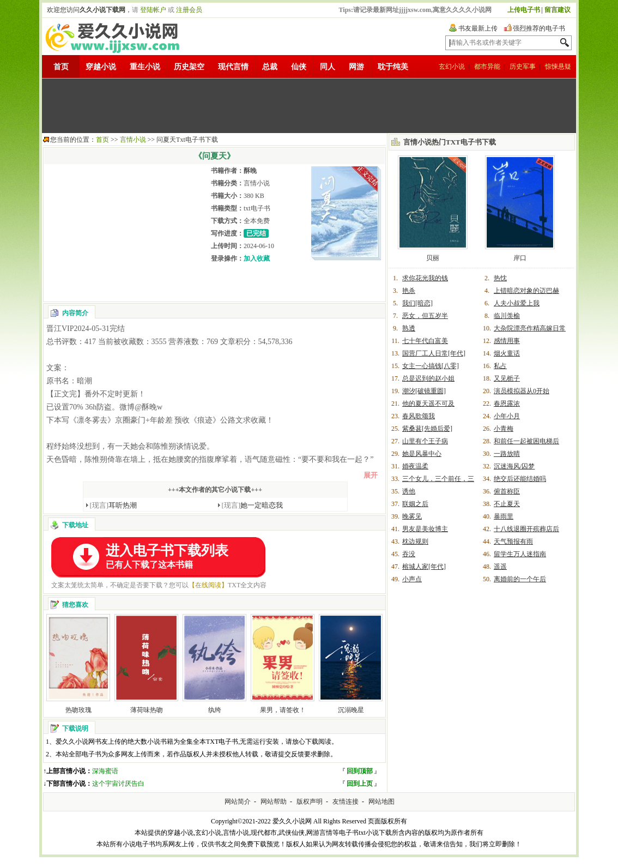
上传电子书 (523, 10)
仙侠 (298, 67)
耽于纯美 (393, 67)
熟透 (408, 328)
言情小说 (133, 139)
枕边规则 (415, 541)
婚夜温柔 (415, 466)
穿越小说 (101, 67)
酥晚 (250, 170)
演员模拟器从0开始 (521, 391)
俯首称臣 (507, 491)
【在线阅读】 (208, 585)
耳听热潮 (113, 505)
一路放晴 (507, 453)
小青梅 (503, 428)
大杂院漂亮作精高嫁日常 (530, 328)
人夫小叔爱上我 (517, 303)
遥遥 (500, 566)
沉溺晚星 (351, 710)
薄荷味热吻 (146, 710)
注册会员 (189, 10)
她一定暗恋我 (252, 505)
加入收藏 (257, 258)
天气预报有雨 (513, 541)
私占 (500, 366)
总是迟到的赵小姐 (428, 378)
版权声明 (309, 801)
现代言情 (233, 67)
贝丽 (432, 258)
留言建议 (557, 10)
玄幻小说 (452, 66)
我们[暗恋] (417, 303)
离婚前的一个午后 (520, 579)
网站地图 (381, 801)
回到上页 (360, 783)
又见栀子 (507, 378)
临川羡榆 (507, 316)
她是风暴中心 (421, 453)
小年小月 (507, 416)
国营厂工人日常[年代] (433, 353)
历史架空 (189, 67)
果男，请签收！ (283, 710)
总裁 (269, 67)
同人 (327, 67)
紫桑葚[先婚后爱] (427, 428)
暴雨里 (503, 516)
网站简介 (238, 801)
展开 (370, 475)
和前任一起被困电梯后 (526, 441)
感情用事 (507, 341)
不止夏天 (507, 504)
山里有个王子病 (425, 441)
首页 (61, 67)
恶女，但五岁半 (425, 316)
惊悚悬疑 (558, 66)
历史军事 (523, 66)
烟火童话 (507, 353)
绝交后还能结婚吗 (520, 479)
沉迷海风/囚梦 (514, 466)
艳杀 (408, 290)
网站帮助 (273, 801)
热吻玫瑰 (78, 710)
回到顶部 (360, 771)
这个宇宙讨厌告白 (118, 783)
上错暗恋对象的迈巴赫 (526, 290)
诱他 (408, 491)
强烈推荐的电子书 (539, 28)
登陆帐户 (153, 10)
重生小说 (145, 67)
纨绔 (214, 710)
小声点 (412, 579)
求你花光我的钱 (425, 278)
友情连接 (345, 801)
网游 (356, 67)
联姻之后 (415, 504)
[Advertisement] (309, 105)
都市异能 (487, 66)
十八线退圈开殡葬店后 (526, 529)
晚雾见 (412, 516)
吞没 (408, 554)
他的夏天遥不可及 (428, 403)
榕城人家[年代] (424, 566)
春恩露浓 (507, 403)
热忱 (500, 278)
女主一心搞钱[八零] (430, 366)
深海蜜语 (105, 771)
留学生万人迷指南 (520, 554)
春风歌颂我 (418, 416)
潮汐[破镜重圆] (424, 391)
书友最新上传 (478, 28)
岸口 (519, 258)
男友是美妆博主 (425, 529)
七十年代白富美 (425, 341)
